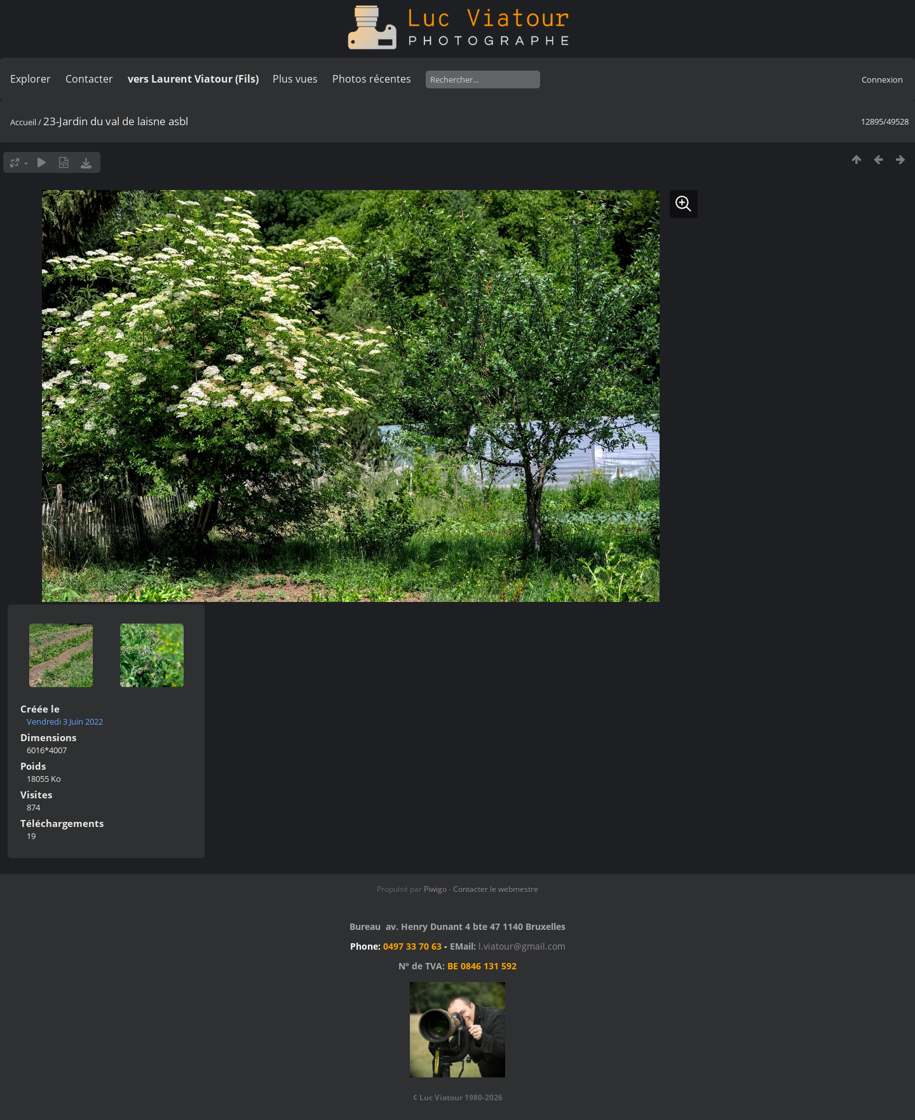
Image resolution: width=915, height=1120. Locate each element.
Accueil (23, 122)
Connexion (882, 79)
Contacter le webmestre (495, 889)
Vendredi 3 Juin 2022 (65, 721)
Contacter (89, 79)
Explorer (30, 79)
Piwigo (435, 889)
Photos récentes (371, 79)
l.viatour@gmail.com (522, 946)
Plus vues (295, 79)
